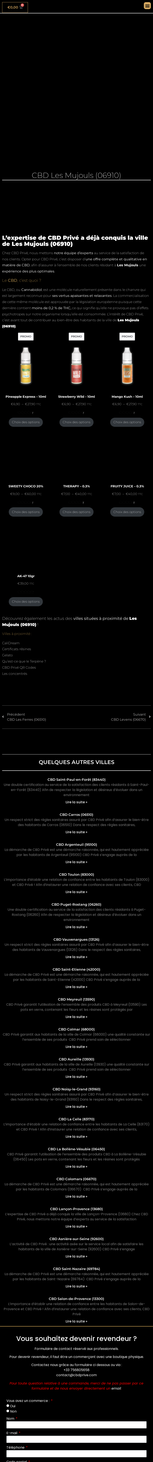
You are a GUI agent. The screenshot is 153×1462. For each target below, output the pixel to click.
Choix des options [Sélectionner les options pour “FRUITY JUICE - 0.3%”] (127, 512)
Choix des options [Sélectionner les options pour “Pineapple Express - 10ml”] (26, 422)
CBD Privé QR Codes (19, 667)
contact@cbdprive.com (76, 1375)
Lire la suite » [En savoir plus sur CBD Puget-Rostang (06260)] (76, 927)
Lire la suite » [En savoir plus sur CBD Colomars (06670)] (76, 1196)
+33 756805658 (76, 1370)
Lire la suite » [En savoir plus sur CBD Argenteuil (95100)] (76, 862)
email (116, 1388)
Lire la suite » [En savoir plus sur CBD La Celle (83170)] (76, 1136)
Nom (10, 1418)
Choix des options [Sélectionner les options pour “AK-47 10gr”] (26, 601)
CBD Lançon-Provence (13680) (76, 1209)
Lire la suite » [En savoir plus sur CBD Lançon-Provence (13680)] (76, 1226)
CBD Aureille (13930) (76, 1059)
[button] (147, 5)
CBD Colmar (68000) (76, 1029)
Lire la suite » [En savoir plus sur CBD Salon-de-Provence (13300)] (76, 1321)
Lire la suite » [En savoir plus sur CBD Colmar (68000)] (76, 1046)
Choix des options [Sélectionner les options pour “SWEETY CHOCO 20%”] (26, 512)
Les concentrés (14, 674)
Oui (12, 1406)
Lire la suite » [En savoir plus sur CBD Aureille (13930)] (76, 1076)
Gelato (7, 655)
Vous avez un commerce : (28, 1400)
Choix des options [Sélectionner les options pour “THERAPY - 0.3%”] (76, 512)
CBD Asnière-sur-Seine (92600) (76, 1239)
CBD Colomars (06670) (76, 1179)
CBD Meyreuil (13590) (76, 999)
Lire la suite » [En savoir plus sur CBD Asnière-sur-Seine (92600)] (76, 1256)
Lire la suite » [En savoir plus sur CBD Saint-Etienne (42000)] (76, 986)
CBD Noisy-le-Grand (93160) (77, 1089)
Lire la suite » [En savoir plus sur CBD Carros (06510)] (76, 832)
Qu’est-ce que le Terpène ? (24, 661)
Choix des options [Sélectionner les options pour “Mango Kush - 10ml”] (127, 422)
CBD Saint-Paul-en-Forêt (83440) (77, 780)
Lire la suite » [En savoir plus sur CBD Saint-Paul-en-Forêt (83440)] (76, 802)
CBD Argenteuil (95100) (76, 845)
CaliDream (11, 643)
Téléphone (15, 1447)
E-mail (12, 1433)
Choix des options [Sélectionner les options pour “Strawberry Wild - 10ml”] (76, 422)
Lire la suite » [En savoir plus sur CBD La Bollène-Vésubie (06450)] (76, 1166)
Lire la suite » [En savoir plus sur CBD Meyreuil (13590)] (76, 1016)
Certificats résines (16, 649)
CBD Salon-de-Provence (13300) (76, 1299)
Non (13, 1411)
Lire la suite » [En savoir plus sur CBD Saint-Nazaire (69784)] (76, 1286)
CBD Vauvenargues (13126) (76, 940)
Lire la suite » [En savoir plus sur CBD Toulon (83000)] (76, 892)
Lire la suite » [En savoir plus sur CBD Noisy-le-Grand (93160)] (76, 1106)
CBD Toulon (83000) (76, 875)
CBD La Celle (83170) (77, 1119)
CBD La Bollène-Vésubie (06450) (76, 1149)
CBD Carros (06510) (76, 815)
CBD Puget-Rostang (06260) (76, 904)
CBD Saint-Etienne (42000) (76, 969)
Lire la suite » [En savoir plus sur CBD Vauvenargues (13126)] (76, 956)
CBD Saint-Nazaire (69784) (76, 1269)
